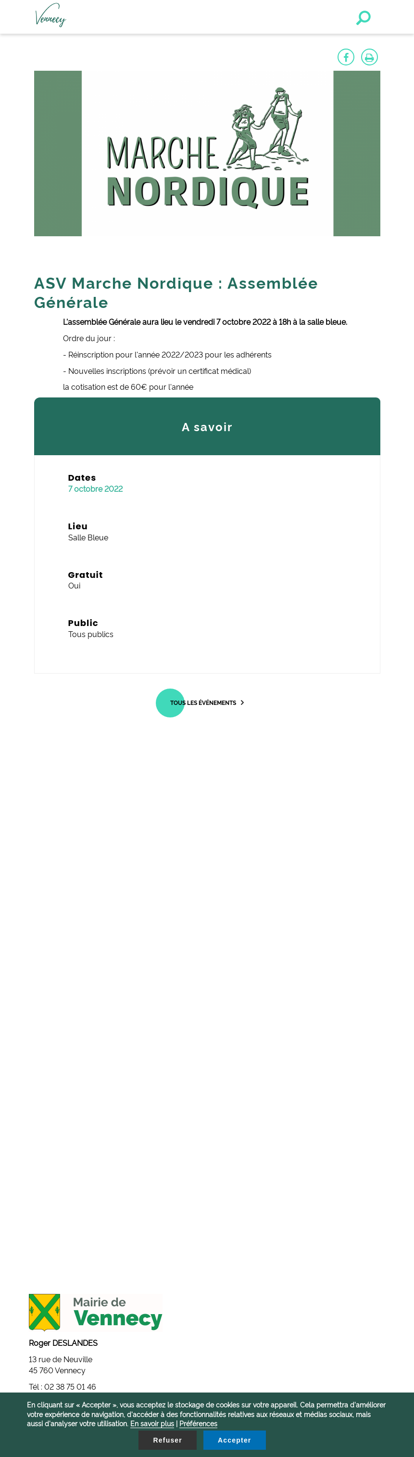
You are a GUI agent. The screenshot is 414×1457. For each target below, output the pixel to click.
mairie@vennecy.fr (68, 1077)
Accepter (234, 1440)
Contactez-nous (48, 1209)
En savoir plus (152, 1423)
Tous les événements (203, 702)
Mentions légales (49, 1220)
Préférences (198, 1423)
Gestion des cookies (55, 1198)
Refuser (167, 1440)
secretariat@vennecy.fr (76, 1157)
